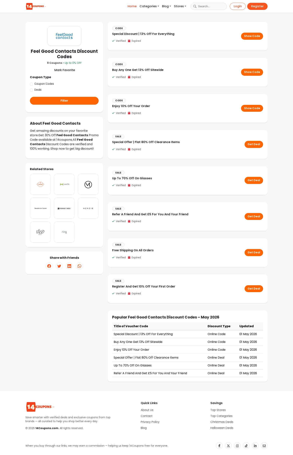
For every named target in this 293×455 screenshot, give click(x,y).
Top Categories (221, 416)
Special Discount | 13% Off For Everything (143, 34)
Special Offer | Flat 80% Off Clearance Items (146, 142)
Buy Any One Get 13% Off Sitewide (138, 70)
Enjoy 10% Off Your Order (131, 106)
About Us (147, 410)
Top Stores (218, 410)
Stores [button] (179, 6)
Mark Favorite (64, 70)
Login (238, 6)
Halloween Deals (221, 428)
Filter (64, 100)
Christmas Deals (221, 422)
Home (132, 6)
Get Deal (254, 144)
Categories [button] (148, 6)
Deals (37, 90)
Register (257, 6)
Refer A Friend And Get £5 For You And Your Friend (150, 214)
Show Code (252, 36)
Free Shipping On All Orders (133, 250)
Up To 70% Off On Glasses (132, 178)
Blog (144, 428)
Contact (147, 416)
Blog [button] (165, 6)
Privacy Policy (150, 422)
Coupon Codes (44, 84)
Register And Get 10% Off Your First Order (143, 286)
